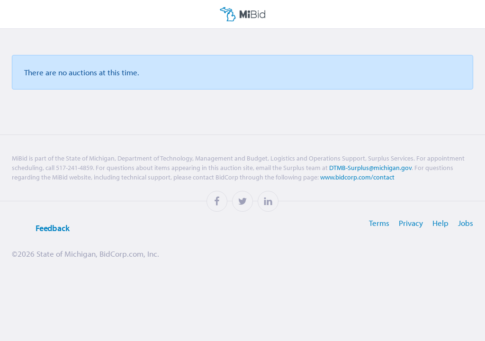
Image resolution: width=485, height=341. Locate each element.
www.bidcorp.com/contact (357, 177)
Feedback (41, 228)
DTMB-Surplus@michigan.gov (370, 167)
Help (440, 223)
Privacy (411, 223)
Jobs (465, 223)
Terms (379, 223)
